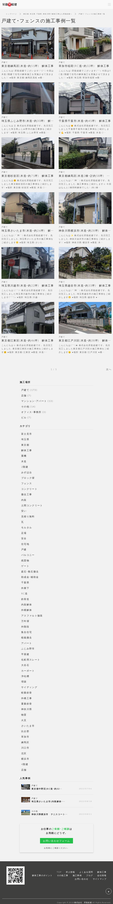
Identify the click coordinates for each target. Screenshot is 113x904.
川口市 (25, 745)
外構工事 (26, 696)
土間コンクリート (32, 504)
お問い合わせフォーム (56, 838)
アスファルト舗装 (32, 614)
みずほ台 (26, 472)
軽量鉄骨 (26, 691)
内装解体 (26, 603)
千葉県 (25, 581)
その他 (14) (28, 406)
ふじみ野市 (28, 647)
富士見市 (26, 433)
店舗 (24, 767)
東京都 (25, 444)
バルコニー (28, 554)
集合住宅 (26, 630)
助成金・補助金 (30, 576)
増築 (24, 680)
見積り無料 (28, 515)
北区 (24, 751)
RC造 (24, 592)
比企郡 (25, 729)
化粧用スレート (30, 658)
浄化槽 (25, 674)
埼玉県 (25, 439)
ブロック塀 (28, 477)
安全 (24, 537)
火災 (24, 718)
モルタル (26, 526)
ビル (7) (26, 417)
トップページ (11, 14)
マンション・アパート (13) (37, 401)
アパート (26, 641)
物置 (24, 713)
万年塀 (25, 619)
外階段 (25, 625)
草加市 (25, 735)
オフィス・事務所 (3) (33, 411)
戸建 (24, 548)
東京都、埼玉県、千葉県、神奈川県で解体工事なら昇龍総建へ (47, 14)
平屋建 (25, 652)
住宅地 (25, 543)
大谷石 (25, 663)
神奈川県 (26, 707)
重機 (24, 455)
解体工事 (26, 450)
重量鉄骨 (26, 702)
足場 (24, 532)
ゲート (25, 565)
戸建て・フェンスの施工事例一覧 (92, 14)
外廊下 (25, 587)
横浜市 (25, 756)
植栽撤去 (26, 636)
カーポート (28, 669)
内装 (24, 499)
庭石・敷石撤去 (30, 570)
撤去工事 (26, 494)
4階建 (24, 762)
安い (24, 510)
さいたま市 (28, 724)
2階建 (24, 466)
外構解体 (26, 609)
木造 (24, 461)
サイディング (29, 685)
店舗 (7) (26, 395)
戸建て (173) (29, 390)
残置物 (25, 559)
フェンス (26, 482)
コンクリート (29, 488)
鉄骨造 (25, 598)
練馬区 (25, 740)
